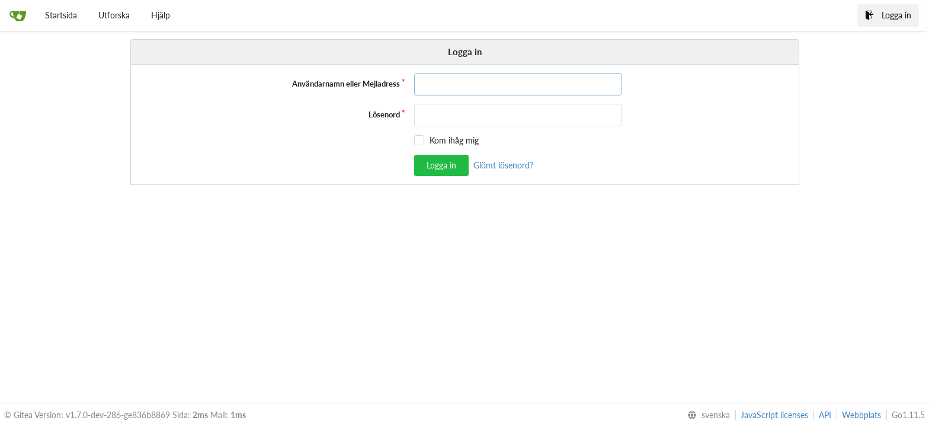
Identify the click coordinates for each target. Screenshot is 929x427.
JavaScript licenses (774, 415)
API (825, 415)
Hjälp (160, 15)
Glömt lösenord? (503, 165)
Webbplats (861, 415)
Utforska (114, 15)
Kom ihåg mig (454, 140)
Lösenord (384, 114)
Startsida (61, 15)
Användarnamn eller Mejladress (346, 83)
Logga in (888, 15)
